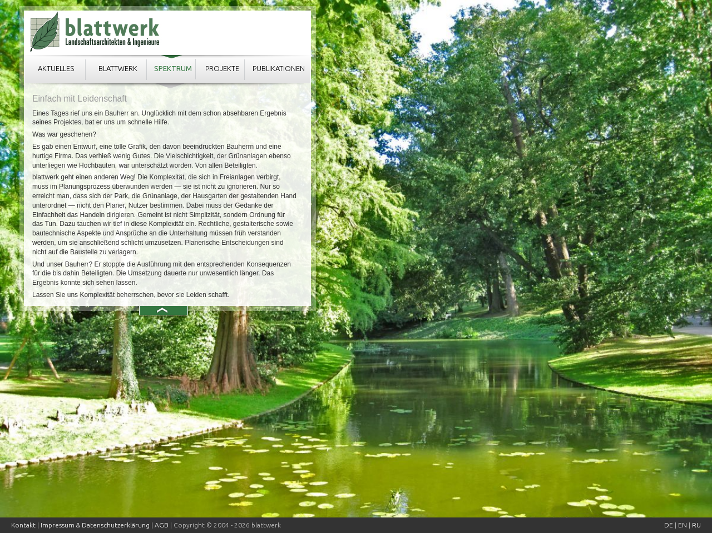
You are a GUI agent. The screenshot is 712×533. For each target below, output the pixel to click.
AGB (162, 525)
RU (696, 525)
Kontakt (23, 525)
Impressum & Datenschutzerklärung (95, 525)
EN (682, 525)
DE (668, 525)
